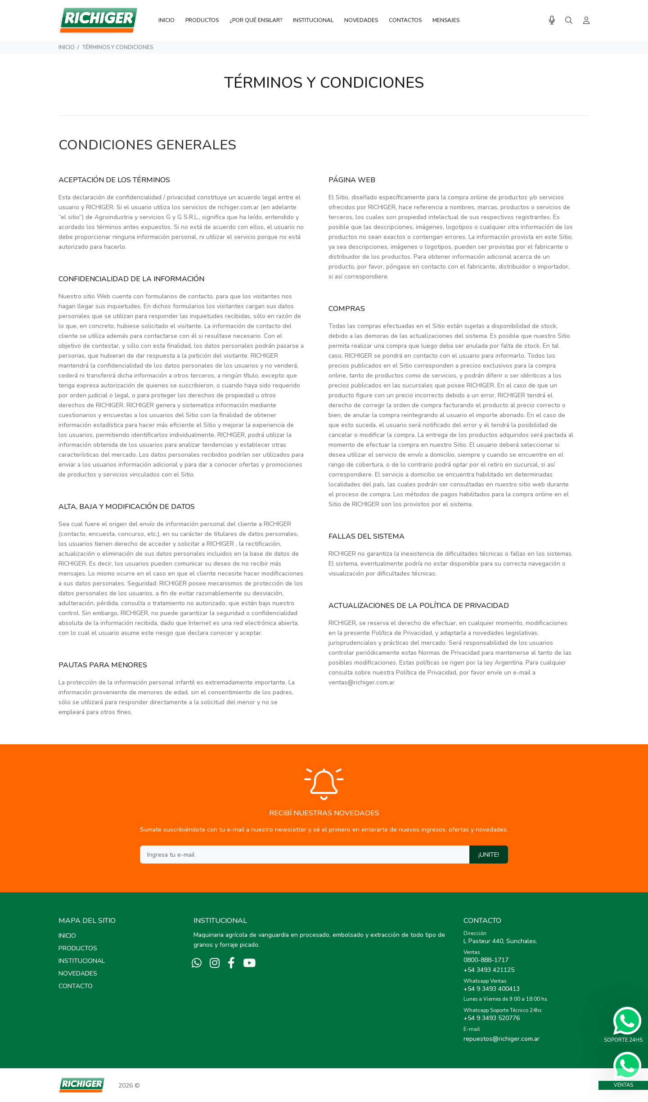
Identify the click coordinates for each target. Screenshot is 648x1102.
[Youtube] (249, 963)
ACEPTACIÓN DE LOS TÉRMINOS (114, 180)
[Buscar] (569, 20)
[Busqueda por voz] (552, 20)
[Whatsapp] (196, 963)
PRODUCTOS (77, 948)
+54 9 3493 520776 (492, 1018)
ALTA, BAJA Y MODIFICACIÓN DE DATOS (126, 507)
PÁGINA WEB (351, 180)
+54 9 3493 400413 (492, 989)
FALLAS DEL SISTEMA (366, 536)
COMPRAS (346, 309)
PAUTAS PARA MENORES (102, 665)
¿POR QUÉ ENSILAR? (256, 20)
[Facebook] (231, 963)
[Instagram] (214, 963)
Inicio (66, 47)
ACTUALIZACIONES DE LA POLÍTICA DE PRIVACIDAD (418, 606)
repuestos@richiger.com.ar (502, 1039)
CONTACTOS (405, 20)
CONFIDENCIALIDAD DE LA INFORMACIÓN (131, 279)
